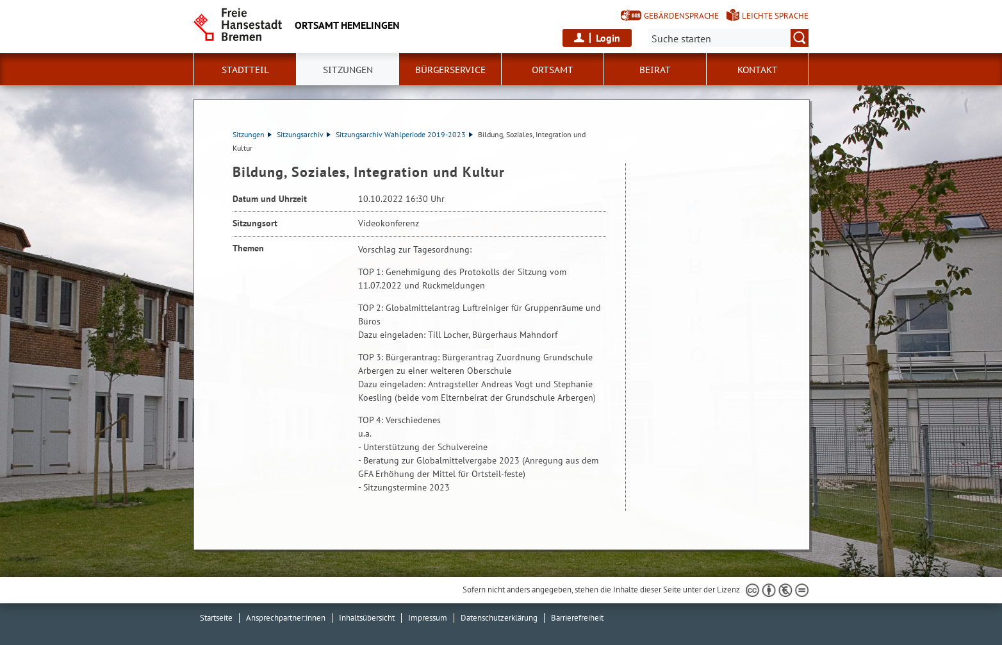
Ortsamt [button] (552, 70)
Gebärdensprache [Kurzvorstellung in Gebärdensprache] (681, 15)
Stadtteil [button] (245, 70)
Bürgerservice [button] (450, 70)
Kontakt (757, 70)
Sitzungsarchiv (304, 134)
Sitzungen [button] (348, 70)
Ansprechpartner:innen (285, 617)
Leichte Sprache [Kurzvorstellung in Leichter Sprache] (775, 15)
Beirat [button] (655, 70)
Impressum (427, 617)
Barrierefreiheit (577, 617)
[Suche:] (728, 38)
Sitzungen (252, 134)
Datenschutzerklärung (499, 617)
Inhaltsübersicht (367, 617)
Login (608, 37)
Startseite (216, 617)
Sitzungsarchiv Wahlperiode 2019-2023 (404, 134)
